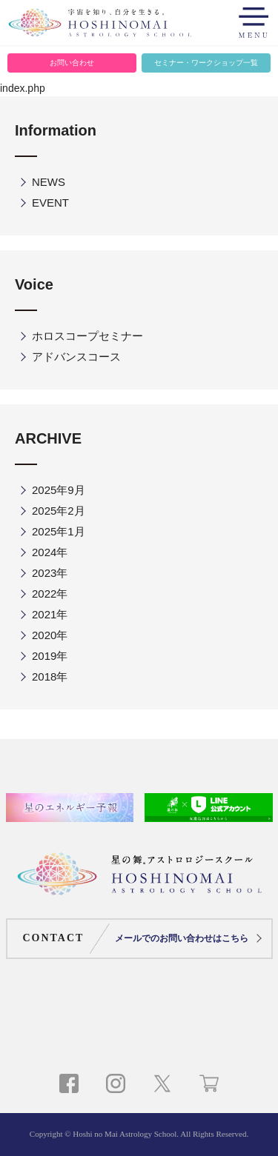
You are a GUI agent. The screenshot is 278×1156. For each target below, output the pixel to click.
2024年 (49, 552)
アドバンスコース (76, 356)
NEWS (48, 182)
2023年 (49, 573)
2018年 (49, 676)
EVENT (50, 202)
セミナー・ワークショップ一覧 (206, 63)
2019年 (49, 655)
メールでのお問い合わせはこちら (181, 938)
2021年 (49, 614)
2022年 (49, 593)
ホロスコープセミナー (87, 336)
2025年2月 (58, 510)
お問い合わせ (72, 63)
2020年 (49, 635)
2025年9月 (58, 490)
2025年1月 (58, 531)
